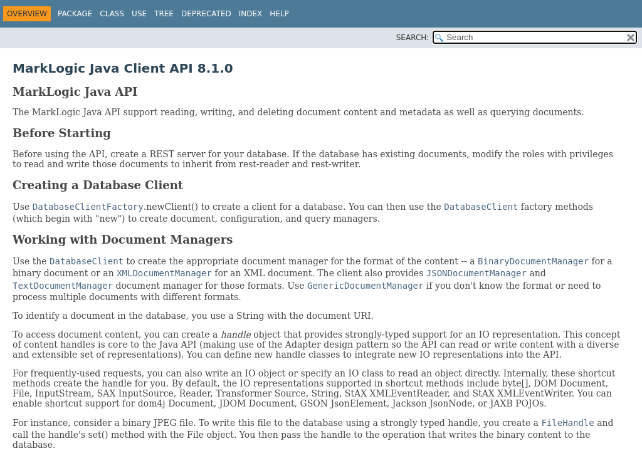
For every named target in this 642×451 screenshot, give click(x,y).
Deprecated (206, 13)
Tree (164, 13)
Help (279, 13)
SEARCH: (412, 37)
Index (251, 13)
